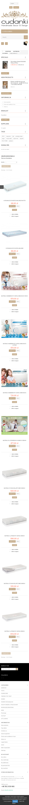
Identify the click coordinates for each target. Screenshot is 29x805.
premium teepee (19, 136)
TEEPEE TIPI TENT (6, 696)
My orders (3, 757)
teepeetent (8, 136)
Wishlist (4, 111)
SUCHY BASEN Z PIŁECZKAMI (9, 704)
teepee (3, 138)
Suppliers (5, 124)
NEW (2, 710)
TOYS (2, 690)
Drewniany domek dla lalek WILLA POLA (18, 62)
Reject (14, 803)
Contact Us (16, 7)
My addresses (4, 762)
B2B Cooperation (5, 747)
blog (11, 7)
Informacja (6, 97)
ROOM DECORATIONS (7, 707)
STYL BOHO (4, 718)
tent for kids (9, 138)
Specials (4, 57)
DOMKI (3, 699)
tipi (13, 136)
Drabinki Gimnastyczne (7, 701)
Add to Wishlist (14, 214)
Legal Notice (4, 742)
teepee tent (15, 138)
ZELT (3, 136)
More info (21, 801)
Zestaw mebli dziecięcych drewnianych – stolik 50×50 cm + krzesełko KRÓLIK (19, 83)
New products (7, 77)
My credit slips (5, 759)
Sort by (2, 162)
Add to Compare (14, 216)
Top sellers (4, 728)
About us (6, 106)
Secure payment (7, 102)
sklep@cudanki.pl (8, 790)
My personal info (5, 765)
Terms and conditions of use (9, 104)
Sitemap (3, 750)
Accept (15, 801)
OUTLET (3, 715)
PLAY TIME (4, 140)
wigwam (21, 138)
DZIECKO (3, 687)
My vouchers (4, 768)
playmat (11, 140)
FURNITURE (4, 693)
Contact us (4, 730)
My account (5, 754)
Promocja (3, 713)
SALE (2, 744)
